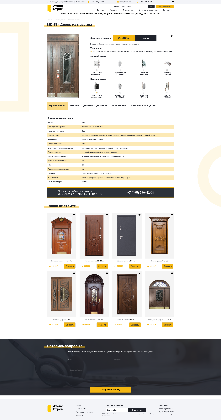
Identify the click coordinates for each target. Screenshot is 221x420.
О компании (128, 10)
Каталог (114, 10)
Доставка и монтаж (148, 10)
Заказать (70, 266)
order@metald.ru (125, 2)
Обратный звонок (165, 6)
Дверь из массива (74, 20)
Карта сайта (106, 416)
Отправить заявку (110, 389)
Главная (101, 10)
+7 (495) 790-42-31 (145, 2)
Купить (145, 38)
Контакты (167, 10)
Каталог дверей (60, 20)
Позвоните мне (137, 410)
